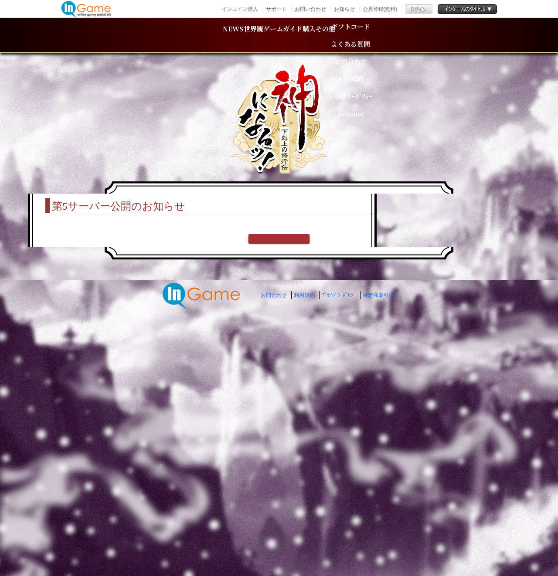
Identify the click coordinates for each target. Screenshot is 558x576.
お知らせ (344, 9)
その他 (422, 35)
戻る (279, 476)
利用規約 (304, 538)
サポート (276, 9)
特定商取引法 (378, 538)
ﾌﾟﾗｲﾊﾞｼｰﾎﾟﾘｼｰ (339, 538)
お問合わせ (274, 538)
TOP (113, 181)
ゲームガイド (285, 35)
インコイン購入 (239, 9)
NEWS (136, 35)
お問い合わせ (310, 9)
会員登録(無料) (380, 9)
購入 (361, 35)
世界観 (203, 35)
